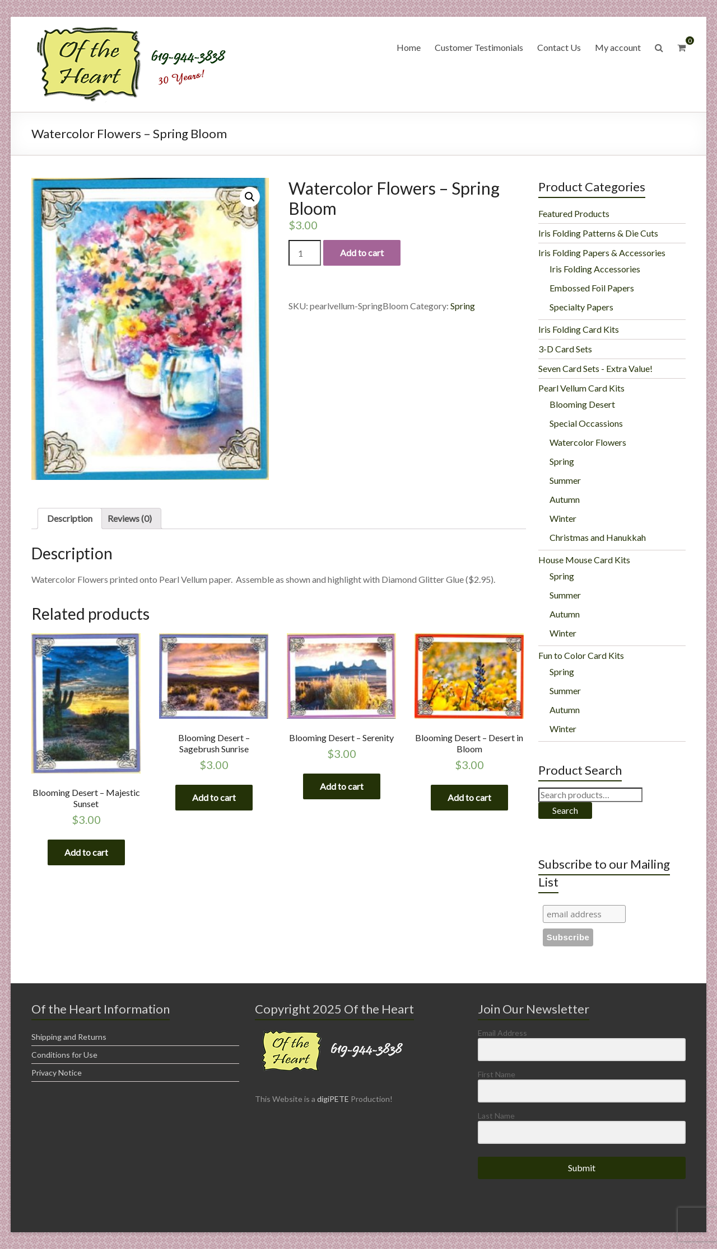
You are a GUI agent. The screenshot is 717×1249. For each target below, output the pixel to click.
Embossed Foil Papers (592, 287)
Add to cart (362, 252)
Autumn (565, 499)
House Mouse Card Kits (584, 559)
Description (69, 518)
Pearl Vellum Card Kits (581, 388)
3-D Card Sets (565, 348)
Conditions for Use (64, 1054)
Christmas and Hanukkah (598, 537)
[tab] (70, 518)
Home (409, 47)
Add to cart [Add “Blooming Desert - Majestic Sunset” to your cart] (86, 852)
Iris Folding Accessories (595, 268)
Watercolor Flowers (588, 442)
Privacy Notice (56, 1072)
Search (565, 810)
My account (618, 47)
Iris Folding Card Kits (578, 329)
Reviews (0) (130, 518)
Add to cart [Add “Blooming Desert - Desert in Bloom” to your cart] (469, 797)
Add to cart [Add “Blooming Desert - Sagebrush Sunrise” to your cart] (214, 797)
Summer (565, 480)
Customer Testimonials (479, 47)
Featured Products (573, 213)
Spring (462, 305)
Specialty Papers (581, 306)
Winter (563, 518)
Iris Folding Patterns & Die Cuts (598, 233)
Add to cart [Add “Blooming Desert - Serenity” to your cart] (342, 786)
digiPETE (333, 1099)
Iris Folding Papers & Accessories (601, 252)
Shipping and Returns (68, 1036)
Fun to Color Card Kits (581, 655)
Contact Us (559, 47)
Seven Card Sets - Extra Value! (595, 368)
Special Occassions (586, 423)
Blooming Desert (582, 404)
